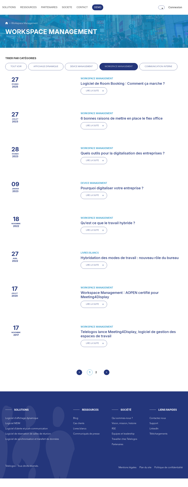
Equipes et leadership (123, 435)
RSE (114, 430)
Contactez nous (158, 419)
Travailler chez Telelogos (124, 440)
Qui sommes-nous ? (122, 419)
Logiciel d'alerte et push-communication (26, 430)
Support (154, 424)
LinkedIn (154, 430)
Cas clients (78, 424)
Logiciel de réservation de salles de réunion (28, 435)
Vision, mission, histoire (124, 424)
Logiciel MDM (12, 424)
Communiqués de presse (86, 435)
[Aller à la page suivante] (106, 373)
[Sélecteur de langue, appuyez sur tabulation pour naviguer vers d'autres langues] (161, 7)
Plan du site (145, 469)
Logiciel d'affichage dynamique (21, 419)
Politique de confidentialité (168, 469)
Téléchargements (158, 435)
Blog (75, 419)
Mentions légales (127, 469)
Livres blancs (79, 430)
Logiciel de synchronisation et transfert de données (32, 440)
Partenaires (117, 445)
